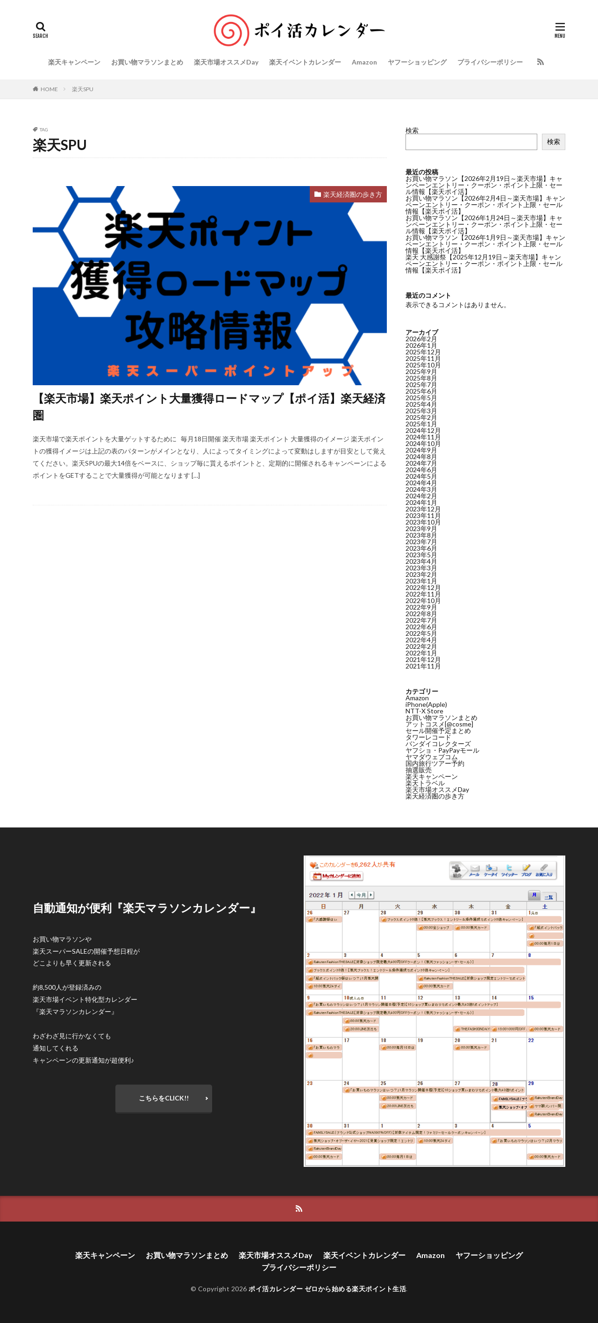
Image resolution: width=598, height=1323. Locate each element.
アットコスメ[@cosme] (439, 723)
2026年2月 (421, 338)
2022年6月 (421, 626)
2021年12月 (423, 659)
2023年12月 (423, 508)
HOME (49, 89)
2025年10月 (423, 364)
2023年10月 (423, 521)
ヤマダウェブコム (432, 756)
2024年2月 (421, 495)
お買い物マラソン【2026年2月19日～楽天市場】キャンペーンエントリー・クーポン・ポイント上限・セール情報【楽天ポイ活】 (484, 184)
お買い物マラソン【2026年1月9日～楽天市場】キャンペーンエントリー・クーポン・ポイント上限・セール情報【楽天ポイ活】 (485, 243)
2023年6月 (421, 548)
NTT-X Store (424, 710)
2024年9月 (421, 449)
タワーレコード (428, 737)
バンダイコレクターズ (438, 743)
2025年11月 (423, 358)
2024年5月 (421, 476)
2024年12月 (423, 430)
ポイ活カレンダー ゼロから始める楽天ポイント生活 (327, 1289)
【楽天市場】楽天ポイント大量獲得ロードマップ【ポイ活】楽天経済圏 (209, 406)
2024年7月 (421, 463)
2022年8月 (421, 613)
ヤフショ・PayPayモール (442, 750)
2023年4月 (421, 561)
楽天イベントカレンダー (305, 62)
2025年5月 (421, 397)
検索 (412, 130)
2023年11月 (423, 515)
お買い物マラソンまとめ (147, 62)
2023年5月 (421, 554)
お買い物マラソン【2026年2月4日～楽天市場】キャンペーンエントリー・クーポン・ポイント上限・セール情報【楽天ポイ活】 (485, 204)
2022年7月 (421, 620)
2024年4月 (421, 482)
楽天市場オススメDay (226, 62)
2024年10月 (423, 443)
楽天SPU (82, 89)
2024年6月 (421, 469)
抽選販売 (419, 769)
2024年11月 (423, 436)
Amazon (364, 62)
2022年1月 (421, 652)
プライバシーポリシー (490, 62)
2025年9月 (421, 371)
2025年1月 (421, 423)
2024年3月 (421, 489)
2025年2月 (421, 417)
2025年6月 (421, 391)
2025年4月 (421, 404)
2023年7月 (421, 541)
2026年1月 (421, 345)
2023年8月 (421, 535)
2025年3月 (421, 410)
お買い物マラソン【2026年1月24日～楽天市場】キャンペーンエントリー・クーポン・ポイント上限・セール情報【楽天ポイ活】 (484, 224)
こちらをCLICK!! (164, 1098)
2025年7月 (421, 384)
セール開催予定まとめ (438, 730)
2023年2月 (421, 574)
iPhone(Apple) (426, 704)
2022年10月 (423, 600)
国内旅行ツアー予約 (435, 763)
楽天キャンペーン (74, 62)
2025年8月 (421, 377)
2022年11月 (423, 593)
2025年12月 (423, 351)
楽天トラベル (425, 782)
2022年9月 (421, 607)
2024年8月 (421, 456)
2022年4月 (421, 639)
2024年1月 (421, 502)
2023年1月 (421, 580)
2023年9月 (421, 528)
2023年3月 (421, 567)
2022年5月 (421, 633)
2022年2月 (421, 646)
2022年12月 (423, 587)
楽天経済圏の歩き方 (352, 194)
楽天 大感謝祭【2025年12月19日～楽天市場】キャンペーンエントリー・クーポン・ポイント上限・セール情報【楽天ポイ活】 (484, 263)
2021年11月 (423, 665)
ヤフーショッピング (417, 62)
